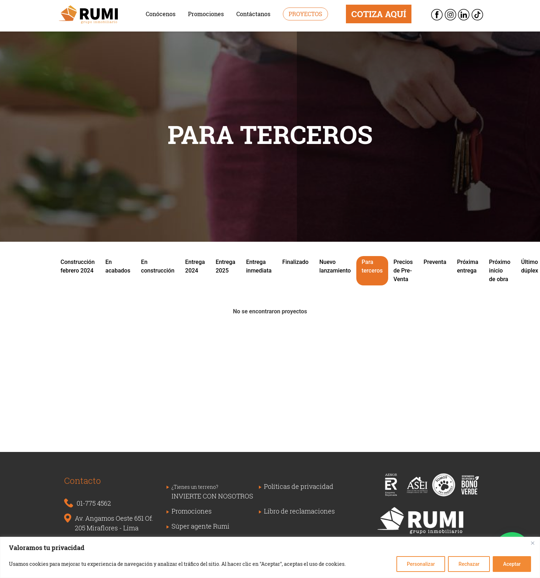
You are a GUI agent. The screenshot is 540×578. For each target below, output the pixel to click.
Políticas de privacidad (298, 486)
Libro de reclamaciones (299, 511)
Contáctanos (253, 14)
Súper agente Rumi (201, 526)
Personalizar (421, 564)
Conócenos (160, 14)
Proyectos (305, 14)
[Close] (532, 543)
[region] (270, 557)
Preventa (435, 262)
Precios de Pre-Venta (403, 271)
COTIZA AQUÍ (378, 14)
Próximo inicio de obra (500, 271)
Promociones (206, 14)
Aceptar (512, 564)
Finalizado (295, 262)
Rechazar (468, 564)
